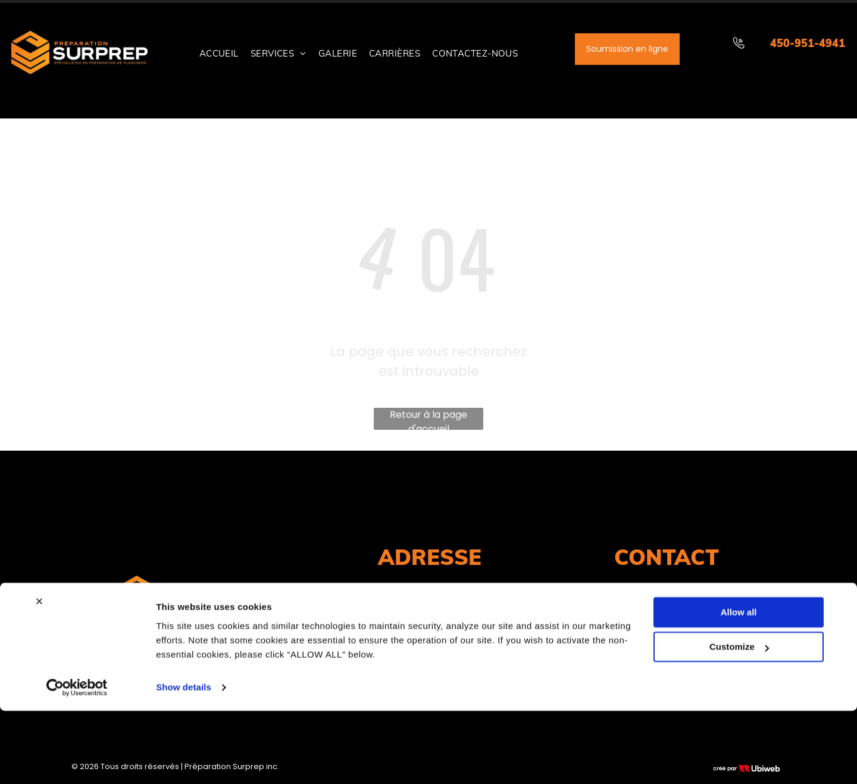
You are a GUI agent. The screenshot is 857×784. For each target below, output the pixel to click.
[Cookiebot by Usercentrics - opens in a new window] (77, 761)
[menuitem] (219, 54)
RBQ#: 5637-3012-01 (190, 638)
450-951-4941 (807, 43)
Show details (183, 760)
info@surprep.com (666, 612)
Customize (739, 720)
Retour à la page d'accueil (428, 419)
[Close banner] (39, 674)
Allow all (739, 685)
